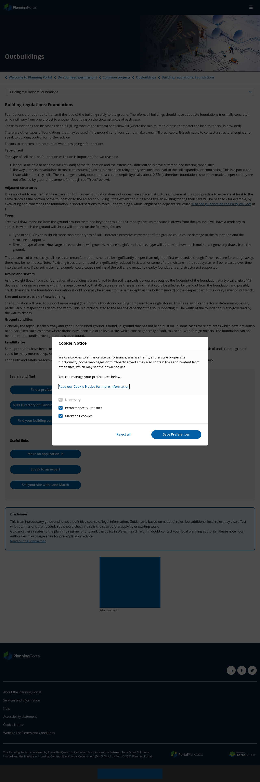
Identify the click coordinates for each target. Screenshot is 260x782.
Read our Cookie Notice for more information (93, 386)
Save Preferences (176, 434)
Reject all (123, 434)
